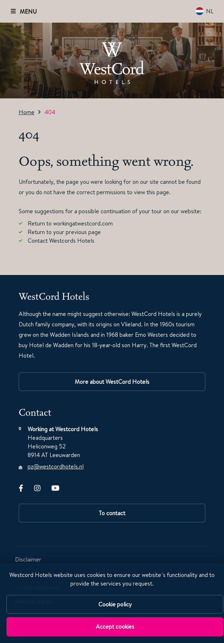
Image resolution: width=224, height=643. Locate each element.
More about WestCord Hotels (112, 382)
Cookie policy (115, 604)
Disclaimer (28, 559)
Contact (38, 240)
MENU (28, 11)
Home (26, 112)
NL (204, 11)
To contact (112, 513)
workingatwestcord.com (83, 223)
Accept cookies (115, 626)
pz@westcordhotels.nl (56, 466)
